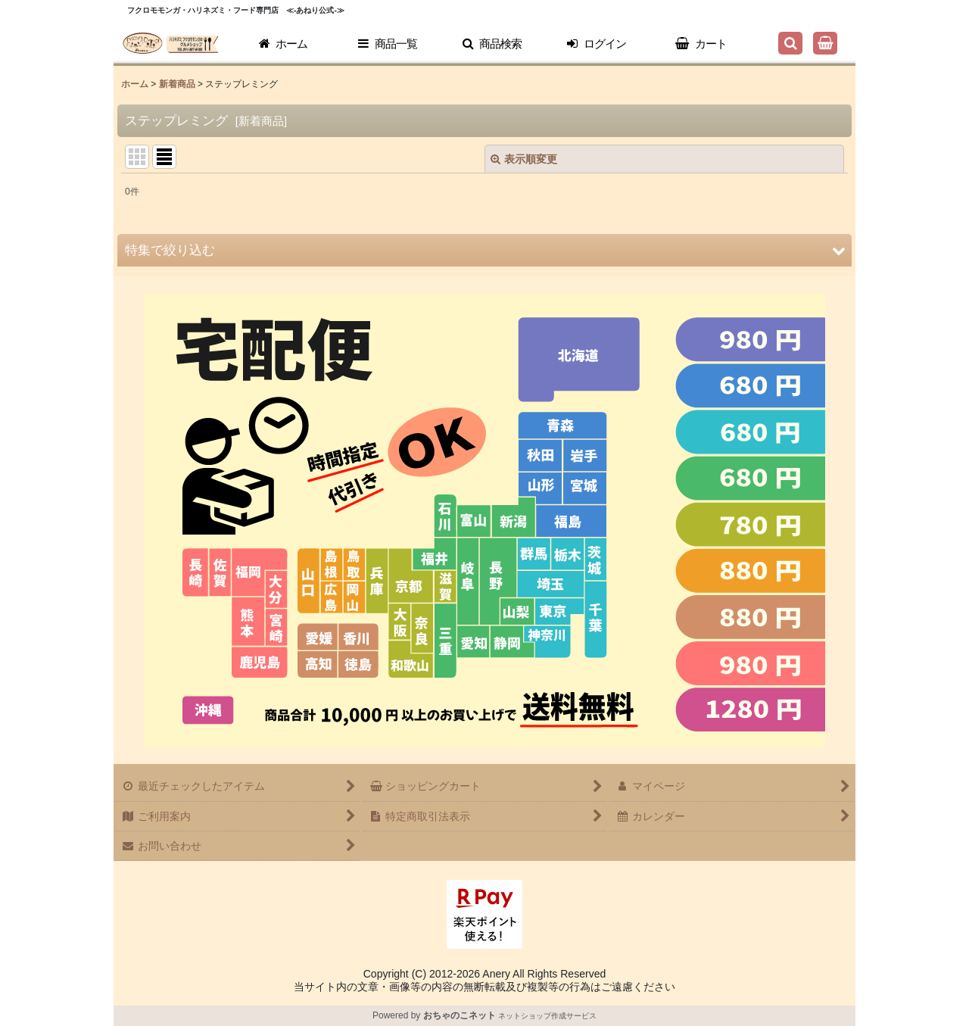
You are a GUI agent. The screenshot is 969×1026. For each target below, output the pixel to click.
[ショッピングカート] (825, 43)
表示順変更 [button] (524, 159)
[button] (492, 44)
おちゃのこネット (459, 1015)
